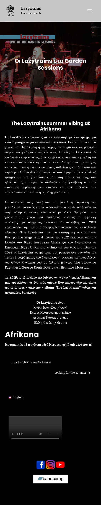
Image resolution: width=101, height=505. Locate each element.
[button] (50, 344)
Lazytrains (31, 8)
